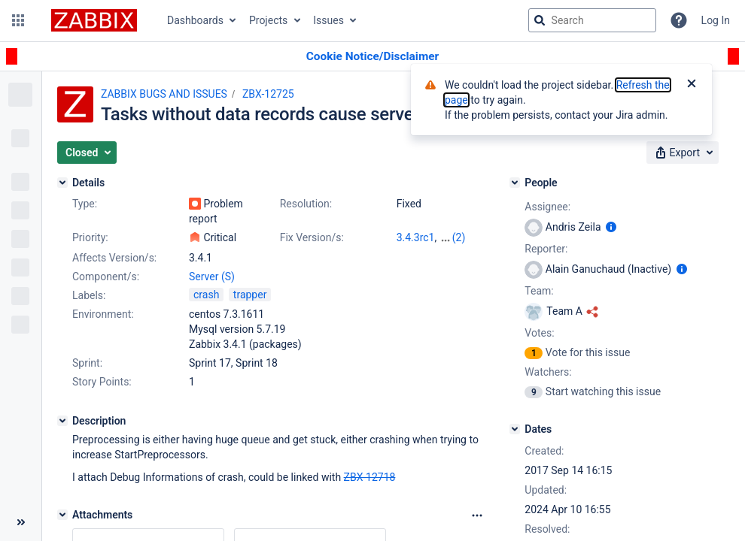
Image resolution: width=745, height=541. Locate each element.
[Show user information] (611, 227)
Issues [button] (328, 20)
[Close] (691, 84)
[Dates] (514, 429)
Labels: (88, 295)
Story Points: (102, 382)
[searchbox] (592, 20)
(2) (459, 237)
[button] (18, 20)
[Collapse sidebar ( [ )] (21, 522)
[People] (514, 182)
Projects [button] (268, 20)
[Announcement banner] (372, 56)
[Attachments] (62, 514)
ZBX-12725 (268, 94)
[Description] (62, 421)
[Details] (62, 182)
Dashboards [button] (195, 20)
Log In (715, 20)
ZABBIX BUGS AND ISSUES (164, 94)
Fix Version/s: (312, 237)
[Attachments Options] (477, 515)
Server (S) (212, 276)
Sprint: (87, 363)
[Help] (679, 20)
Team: (539, 291)
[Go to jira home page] (94, 20)
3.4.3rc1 (416, 237)
